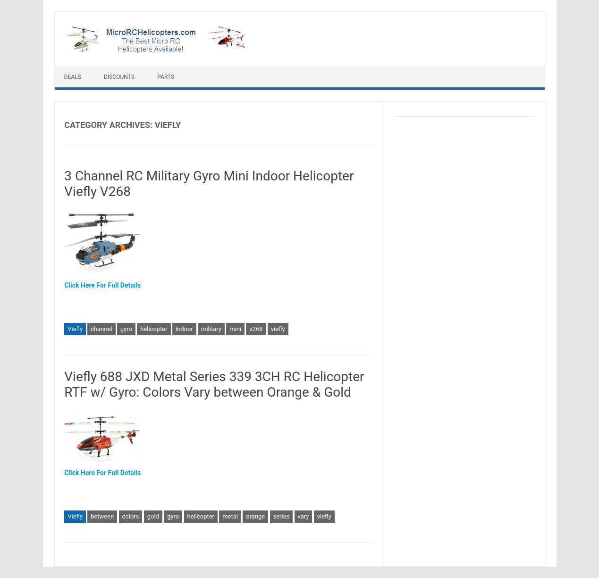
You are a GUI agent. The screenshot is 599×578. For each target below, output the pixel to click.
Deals (72, 77)
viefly (278, 328)
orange (255, 516)
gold (153, 516)
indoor (184, 328)
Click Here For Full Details (102, 285)
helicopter (153, 328)
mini (235, 328)
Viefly (75, 328)
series (281, 516)
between (102, 516)
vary (303, 516)
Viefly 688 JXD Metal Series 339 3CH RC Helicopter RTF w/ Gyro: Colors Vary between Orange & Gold (214, 384)
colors (130, 516)
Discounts (119, 77)
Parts (165, 77)
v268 (255, 328)
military (211, 328)
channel (101, 328)
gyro (126, 328)
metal (230, 516)
